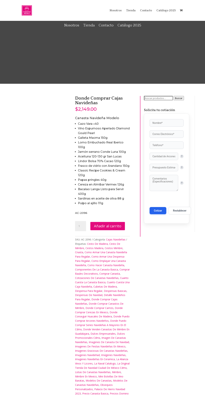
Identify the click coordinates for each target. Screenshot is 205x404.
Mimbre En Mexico (86, 376)
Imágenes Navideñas (113, 355)
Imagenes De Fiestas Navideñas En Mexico (100, 346)
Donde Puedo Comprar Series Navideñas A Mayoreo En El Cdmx (100, 325)
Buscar (179, 98)
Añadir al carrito (107, 226)
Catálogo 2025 (166, 10)
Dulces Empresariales (103, 333)
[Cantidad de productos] (80, 226)
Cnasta (79, 252)
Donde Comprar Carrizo (99, 308)
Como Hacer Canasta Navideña (105, 265)
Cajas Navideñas (115, 239)
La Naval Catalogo (105, 363)
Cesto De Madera (97, 243)
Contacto (146, 10)
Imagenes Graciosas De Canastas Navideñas (101, 350)
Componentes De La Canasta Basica (96, 269)
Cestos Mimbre (114, 248)
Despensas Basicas (115, 291)
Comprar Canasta (109, 273)
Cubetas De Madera (105, 286)
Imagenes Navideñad (87, 355)
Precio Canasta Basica (95, 393)
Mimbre (116, 372)
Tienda (131, 10)
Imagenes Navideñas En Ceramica (95, 359)
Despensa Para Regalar (88, 291)
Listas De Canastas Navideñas (93, 372)
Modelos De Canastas (99, 380)
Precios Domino (119, 393)
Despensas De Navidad (88, 295)
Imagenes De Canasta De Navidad (109, 342)
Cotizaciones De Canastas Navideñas (97, 278)
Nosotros (116, 10)
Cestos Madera (94, 248)
